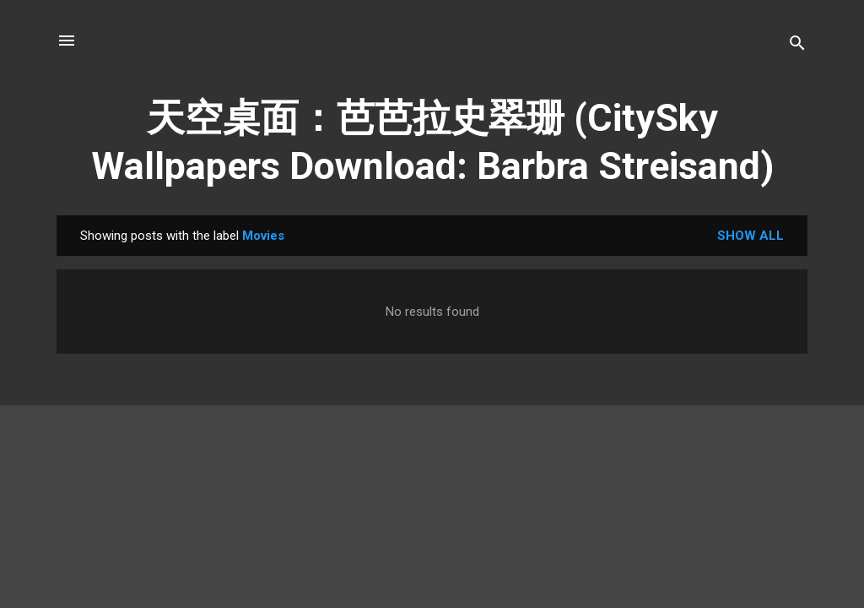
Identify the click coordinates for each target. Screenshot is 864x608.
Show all (750, 235)
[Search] (797, 46)
